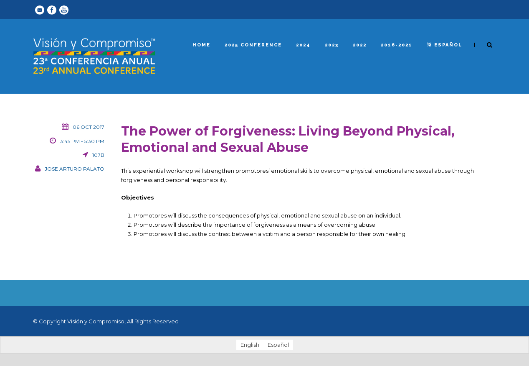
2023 (332, 45)
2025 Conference (253, 45)
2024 (303, 45)
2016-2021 (397, 45)
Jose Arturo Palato (74, 169)
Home (201, 45)
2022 (360, 45)
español (444, 45)
